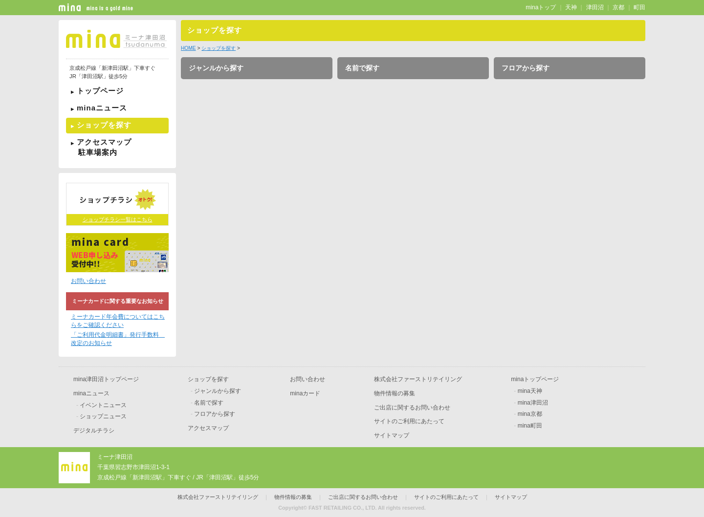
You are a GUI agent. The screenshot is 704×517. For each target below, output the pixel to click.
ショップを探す (104, 125)
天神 (571, 7)
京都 (618, 7)
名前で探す (362, 68)
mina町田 (530, 425)
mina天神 (530, 391)
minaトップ (541, 7)
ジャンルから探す (216, 68)
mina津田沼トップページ (106, 379)
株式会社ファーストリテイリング (418, 379)
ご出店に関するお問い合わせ (412, 407)
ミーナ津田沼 (114, 456)
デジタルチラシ (93, 430)
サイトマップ (391, 435)
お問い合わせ (88, 281)
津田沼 (595, 7)
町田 (639, 7)
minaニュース (102, 108)
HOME (188, 48)
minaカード (305, 393)
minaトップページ (535, 379)
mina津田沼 (533, 402)
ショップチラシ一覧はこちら (118, 219)
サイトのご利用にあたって (409, 421)
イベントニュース (103, 405)
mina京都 (530, 413)
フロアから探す (526, 68)
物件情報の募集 (394, 393)
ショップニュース (103, 416)
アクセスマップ (117, 147)
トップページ (100, 90)
